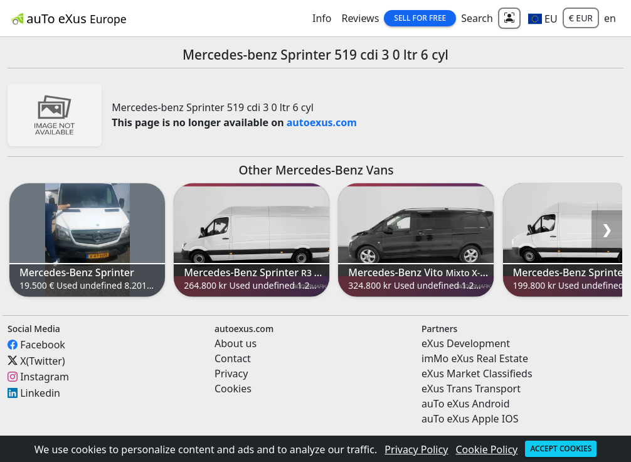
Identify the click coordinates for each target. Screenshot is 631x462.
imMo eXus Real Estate (475, 358)
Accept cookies (560, 448)
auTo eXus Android (465, 404)
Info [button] (322, 18)
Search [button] (477, 18)
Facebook (42, 345)
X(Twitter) (42, 360)
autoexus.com (322, 122)
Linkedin (40, 393)
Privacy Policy (416, 449)
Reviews (360, 18)
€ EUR (581, 18)
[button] (543, 18)
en (610, 18)
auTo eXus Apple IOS (470, 419)
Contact (233, 358)
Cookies (233, 388)
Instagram (44, 377)
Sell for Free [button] (420, 18)
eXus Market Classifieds (477, 373)
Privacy (231, 373)
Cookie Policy (487, 449)
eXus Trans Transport (471, 388)
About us (236, 343)
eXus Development (466, 343)
